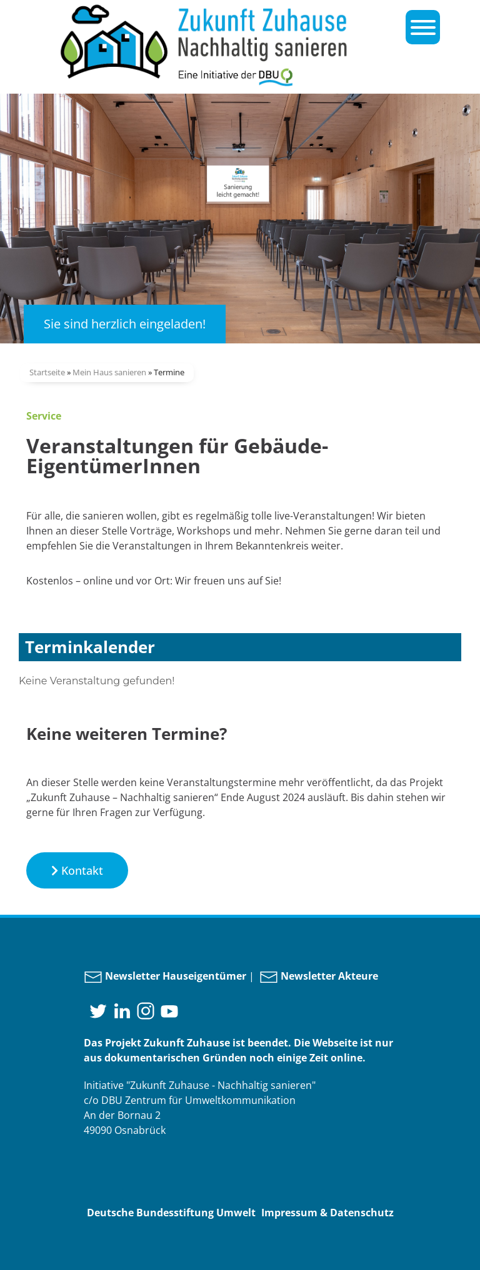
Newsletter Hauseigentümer (165, 976)
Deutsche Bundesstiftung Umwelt (171, 1212)
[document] (240, 681)
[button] (77, 870)
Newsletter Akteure (318, 976)
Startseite (47, 372)
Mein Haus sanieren (109, 372)
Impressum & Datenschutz (327, 1212)
